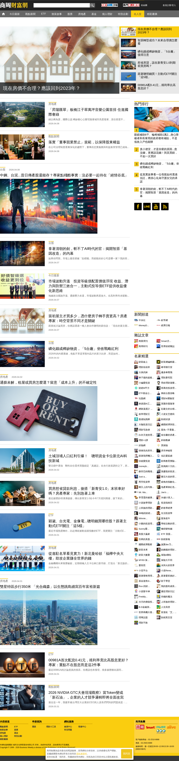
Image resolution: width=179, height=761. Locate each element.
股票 (16, 730)
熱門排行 (141, 104)
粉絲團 (144, 5)
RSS (165, 206)
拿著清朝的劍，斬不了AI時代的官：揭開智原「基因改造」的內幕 (159, 192)
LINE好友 (147, 206)
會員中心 (68, 727)
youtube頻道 (156, 206)
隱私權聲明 (81, 754)
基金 (16, 733)
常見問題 (68, 730)
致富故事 (4, 730)
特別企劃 (18, 736)
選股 (34, 727)
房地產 (3, 733)
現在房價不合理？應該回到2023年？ (41, 88)
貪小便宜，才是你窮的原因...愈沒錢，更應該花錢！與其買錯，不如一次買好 (159, 153)
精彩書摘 (4, 739)
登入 (174, 5)
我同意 (126, 754)
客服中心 (82, 727)
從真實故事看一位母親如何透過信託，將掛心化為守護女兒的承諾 (159, 178)
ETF (16, 727)
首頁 (6, 13)
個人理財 (4, 736)
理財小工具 (51, 727)
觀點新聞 (4, 727)
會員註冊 (167, 5)
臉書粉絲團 (138, 206)
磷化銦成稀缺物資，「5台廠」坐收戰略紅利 (159, 165)
